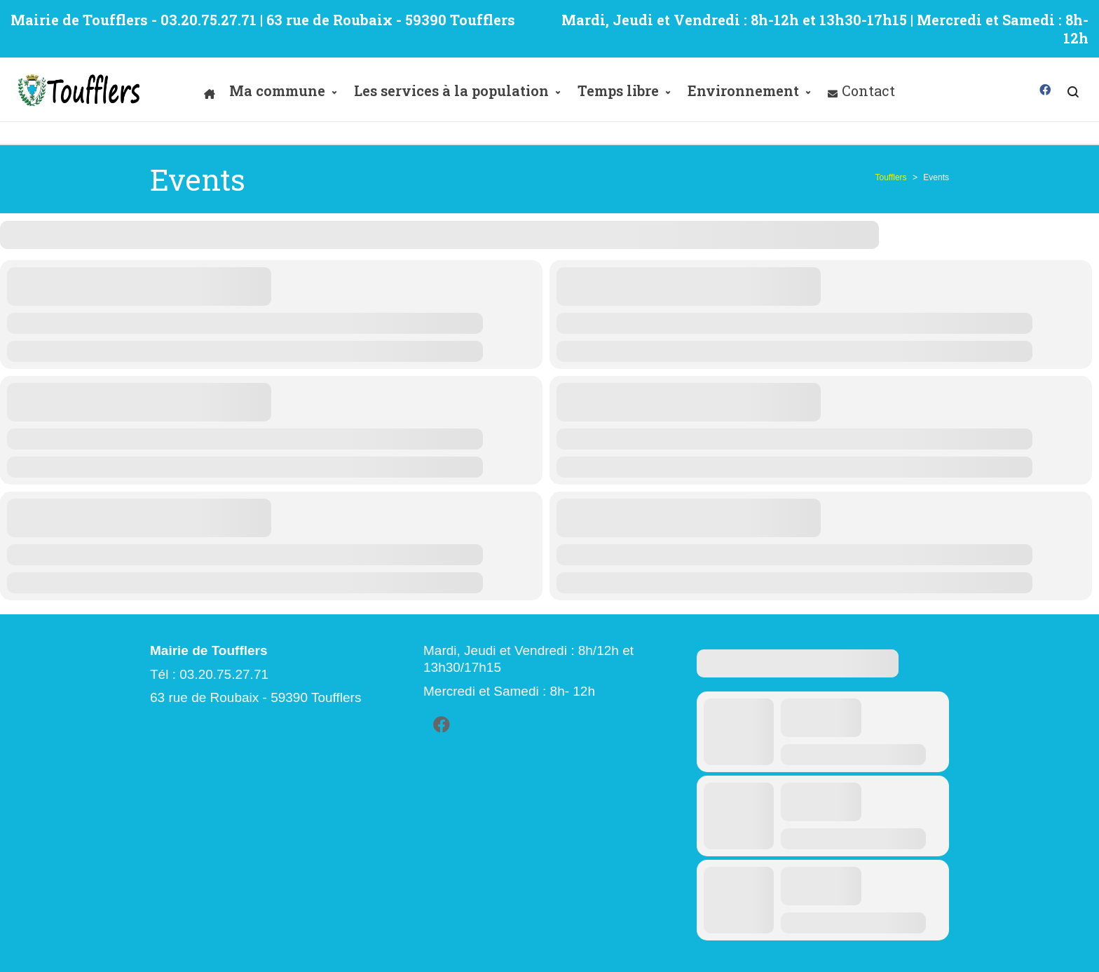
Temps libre (618, 90)
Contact (868, 90)
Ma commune (277, 90)
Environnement (743, 90)
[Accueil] (209, 90)
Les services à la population (451, 90)
